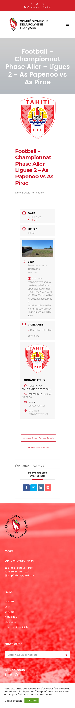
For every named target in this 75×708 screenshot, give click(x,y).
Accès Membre (31, 7)
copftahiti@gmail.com (21, 575)
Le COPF (10, 601)
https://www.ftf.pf (38, 414)
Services (10, 611)
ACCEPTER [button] (31, 700)
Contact (47, 7)
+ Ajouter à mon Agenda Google (38, 438)
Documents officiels (16, 627)
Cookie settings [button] (13, 700)
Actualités (11, 617)
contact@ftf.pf (37, 405)
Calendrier (11, 622)
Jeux (7, 606)
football (39, 466)
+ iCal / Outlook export (38, 447)
